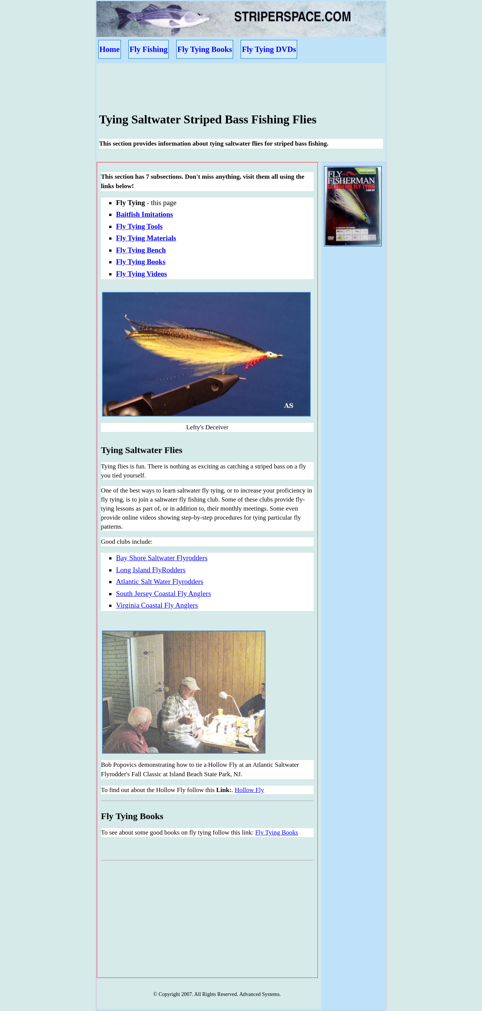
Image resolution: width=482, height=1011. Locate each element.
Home (109, 49)
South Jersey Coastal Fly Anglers (163, 593)
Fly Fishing (149, 49)
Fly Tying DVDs (269, 49)
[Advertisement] (237, 87)
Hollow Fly (249, 790)
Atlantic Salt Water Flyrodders (159, 581)
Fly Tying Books (204, 49)
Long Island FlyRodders (151, 570)
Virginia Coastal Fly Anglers (157, 605)
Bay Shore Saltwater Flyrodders (161, 558)
